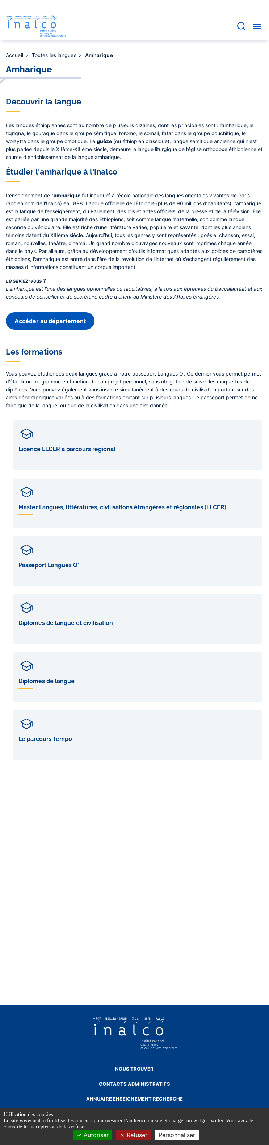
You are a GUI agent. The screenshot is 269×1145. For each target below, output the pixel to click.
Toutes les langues (55, 55)
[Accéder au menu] (257, 26)
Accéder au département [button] (50, 321)
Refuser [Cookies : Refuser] (133, 1134)
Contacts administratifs (134, 1084)
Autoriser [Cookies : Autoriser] (93, 1134)
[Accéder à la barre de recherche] (241, 26)
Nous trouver (134, 1069)
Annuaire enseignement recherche (134, 1099)
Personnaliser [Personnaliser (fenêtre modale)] (177, 1134)
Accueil (15, 55)
